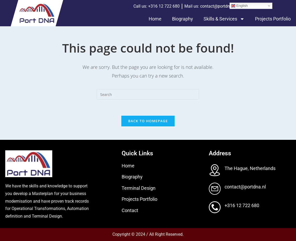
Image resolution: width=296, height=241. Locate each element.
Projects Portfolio (273, 19)
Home (155, 19)
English (239, 6)
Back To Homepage (148, 121)
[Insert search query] (148, 94)
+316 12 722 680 (242, 205)
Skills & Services (224, 19)
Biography (182, 19)
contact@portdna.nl (245, 186)
